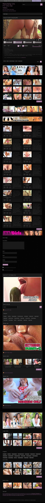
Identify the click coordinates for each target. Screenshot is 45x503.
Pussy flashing (13, 496)
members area (23, 57)
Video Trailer (30, 321)
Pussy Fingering (33, 319)
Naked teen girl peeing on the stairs (37, 96)
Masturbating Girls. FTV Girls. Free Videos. (9, 6)
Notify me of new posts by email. (8, 271)
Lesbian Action (36, 317)
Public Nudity (22, 319)
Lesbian (8, 496)
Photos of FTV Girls (7, 311)
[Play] (4, 39)
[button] (22, 30)
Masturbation (5, 319)
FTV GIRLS (5, 0)
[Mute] (38, 39)
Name (4, 252)
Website (4, 261)
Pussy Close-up (28, 319)
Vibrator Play (25, 321)
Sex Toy (15, 321)
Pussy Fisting (5, 321)
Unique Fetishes (20, 321)
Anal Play (9, 317)
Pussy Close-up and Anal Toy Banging (27, 82)
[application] (22, 30)
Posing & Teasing (16, 319)
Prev (3, 110)
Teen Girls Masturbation (8, 374)
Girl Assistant (26, 317)
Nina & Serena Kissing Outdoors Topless (17, 96)
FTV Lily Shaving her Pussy (17, 89)
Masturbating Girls (7, 406)
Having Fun (10, 496)
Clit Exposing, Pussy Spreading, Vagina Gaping (7, 89)
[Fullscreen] (40, 39)
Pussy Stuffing (11, 321)
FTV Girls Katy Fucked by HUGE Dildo (7, 82)
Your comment (5, 240)
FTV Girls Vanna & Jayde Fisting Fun (27, 89)
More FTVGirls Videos (8, 353)
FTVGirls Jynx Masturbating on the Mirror (17, 82)
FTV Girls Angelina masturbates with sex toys (27, 96)
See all (39, 101)
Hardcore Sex (31, 317)
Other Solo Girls (11, 319)
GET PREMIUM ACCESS (36, 0)
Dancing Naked (14, 317)
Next (41, 110)
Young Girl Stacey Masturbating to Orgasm (32, 110)
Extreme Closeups (36, 494)
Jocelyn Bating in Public (7, 96)
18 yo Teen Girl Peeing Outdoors (37, 89)
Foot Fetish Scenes (20, 317)
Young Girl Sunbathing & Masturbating (20, 110)
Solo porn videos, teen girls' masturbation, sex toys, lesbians (9, 10)
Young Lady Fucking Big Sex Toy (9, 110)
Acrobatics (5, 317)
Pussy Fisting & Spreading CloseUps (37, 82)
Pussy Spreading (22, 496)
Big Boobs (5, 496)
